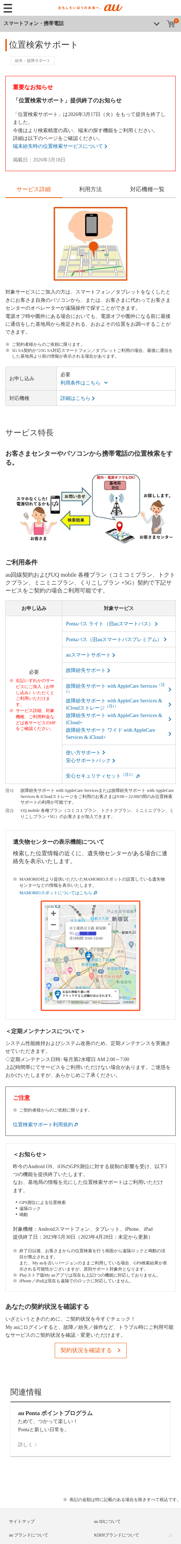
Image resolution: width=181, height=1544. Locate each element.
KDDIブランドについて (116, 1535)
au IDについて (107, 1521)
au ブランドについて (28, 1535)
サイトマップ (22, 1521)
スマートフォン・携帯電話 (34, 23)
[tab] (33, 190)
